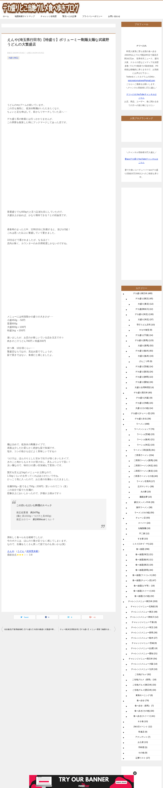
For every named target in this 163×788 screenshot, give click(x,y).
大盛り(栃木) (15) (145, 356)
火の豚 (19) (146, 491)
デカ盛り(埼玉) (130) (144, 314)
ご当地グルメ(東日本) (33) (144, 685)
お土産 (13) (143, 742)
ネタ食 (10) (143, 721)
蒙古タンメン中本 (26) (144, 502)
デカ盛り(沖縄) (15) (144, 403)
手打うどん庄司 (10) (146, 324)
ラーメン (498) (142, 424)
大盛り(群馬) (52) (145, 345)
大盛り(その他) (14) (144, 408)
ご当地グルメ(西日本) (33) (144, 690)
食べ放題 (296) (142, 549)
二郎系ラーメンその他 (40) (146, 476)
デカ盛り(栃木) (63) (144, 351)
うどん (20, 551)
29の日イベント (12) (143, 726)
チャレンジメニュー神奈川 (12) (144, 617)
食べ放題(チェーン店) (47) (144, 580)
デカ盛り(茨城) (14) (144, 366)
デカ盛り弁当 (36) (143, 419)
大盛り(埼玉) (13, 58)
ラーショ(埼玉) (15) (145, 445)
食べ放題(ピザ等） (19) (144, 586)
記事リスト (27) (143, 758)
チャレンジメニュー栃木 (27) (144, 638)
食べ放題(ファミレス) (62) (144, 575)
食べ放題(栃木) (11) (144, 559)
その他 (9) (142, 753)
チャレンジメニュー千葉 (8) (144, 622)
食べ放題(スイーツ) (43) (144, 591)
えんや (10, 551)
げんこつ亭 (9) (145, 361)
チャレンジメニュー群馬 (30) (144, 632)
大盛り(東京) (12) (145, 304)
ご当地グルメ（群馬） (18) (144, 679)
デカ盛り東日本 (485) (143, 293)
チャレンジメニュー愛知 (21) (144, 653)
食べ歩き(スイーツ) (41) (144, 716)
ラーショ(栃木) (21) (145, 439)
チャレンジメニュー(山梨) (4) (144, 648)
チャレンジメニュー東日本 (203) (143, 601)
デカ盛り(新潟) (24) (144, 371)
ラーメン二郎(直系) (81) (144, 450)
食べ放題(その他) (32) (144, 596)
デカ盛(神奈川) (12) (144, 309)
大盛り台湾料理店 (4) (144, 387)
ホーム (6, 16)
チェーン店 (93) (143, 518)
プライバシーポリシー (92, 16)
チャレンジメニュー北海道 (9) (144, 606)
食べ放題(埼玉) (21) (144, 554)
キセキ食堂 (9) (145, 330)
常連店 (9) (142, 732)
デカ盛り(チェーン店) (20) (143, 413)
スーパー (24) (144, 523)
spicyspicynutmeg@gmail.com (141, 80)
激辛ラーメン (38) (144, 507)
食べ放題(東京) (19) (144, 565)
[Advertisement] (58, 82)
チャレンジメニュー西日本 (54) (143, 658)
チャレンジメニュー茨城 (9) (144, 643)
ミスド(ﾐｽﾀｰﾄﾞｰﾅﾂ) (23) (142, 544)
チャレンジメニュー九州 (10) (144, 669)
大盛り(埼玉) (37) (145, 319)
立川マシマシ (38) (146, 486)
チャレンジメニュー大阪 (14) (144, 664)
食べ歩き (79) (143, 700)
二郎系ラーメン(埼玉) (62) (145, 465)
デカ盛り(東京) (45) (144, 298)
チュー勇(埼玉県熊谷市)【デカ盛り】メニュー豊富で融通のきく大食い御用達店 (88, 629)
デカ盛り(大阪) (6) (144, 398)
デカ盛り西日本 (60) (143, 392)
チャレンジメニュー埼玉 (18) (144, 627)
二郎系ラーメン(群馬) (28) (145, 460)
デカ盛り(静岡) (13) (144, 377)
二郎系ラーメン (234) (144, 455)
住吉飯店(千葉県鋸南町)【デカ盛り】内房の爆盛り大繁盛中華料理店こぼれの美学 (31, 629)
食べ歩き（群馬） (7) (144, 705)
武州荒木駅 (32, 551)
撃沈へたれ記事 (69, 16)
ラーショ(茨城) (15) (145, 434)
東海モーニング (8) (144, 695)
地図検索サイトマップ (25, 16)
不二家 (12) (144, 533)
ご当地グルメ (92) (143, 674)
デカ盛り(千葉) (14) (144, 335)
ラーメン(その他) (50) (144, 512)
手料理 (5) (142, 747)
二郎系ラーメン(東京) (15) (145, 471)
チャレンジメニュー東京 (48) (144, 612)
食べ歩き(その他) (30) (144, 711)
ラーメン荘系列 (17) (146, 481)
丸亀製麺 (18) (144, 528)
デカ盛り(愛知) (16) (144, 382)
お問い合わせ (114, 16)
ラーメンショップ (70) (144, 429)
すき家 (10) (143, 538)
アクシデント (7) (142, 737)
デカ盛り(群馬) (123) (144, 340)
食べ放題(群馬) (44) (144, 570)
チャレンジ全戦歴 (49, 16)
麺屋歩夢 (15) (146, 497)
